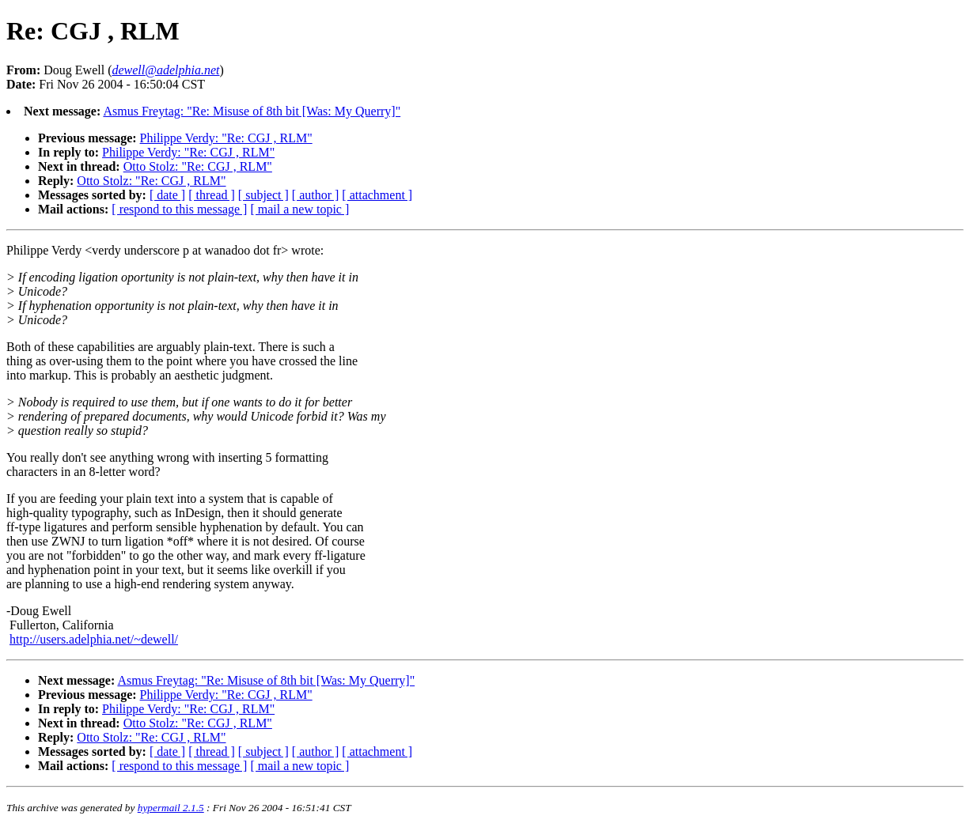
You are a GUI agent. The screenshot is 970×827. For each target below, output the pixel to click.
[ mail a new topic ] (299, 209)
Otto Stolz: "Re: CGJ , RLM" (197, 166)
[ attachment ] (377, 195)
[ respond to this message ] (179, 209)
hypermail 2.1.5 (171, 808)
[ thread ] (211, 195)
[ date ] (167, 195)
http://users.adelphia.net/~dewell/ (93, 639)
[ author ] (315, 195)
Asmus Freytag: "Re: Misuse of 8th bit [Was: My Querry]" (251, 111)
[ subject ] (263, 195)
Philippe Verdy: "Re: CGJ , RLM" (226, 138)
